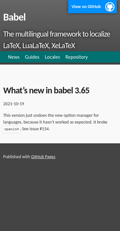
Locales (52, 57)
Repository (77, 57)
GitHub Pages (43, 156)
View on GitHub (86, 6)
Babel (14, 17)
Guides (32, 57)
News (14, 57)
